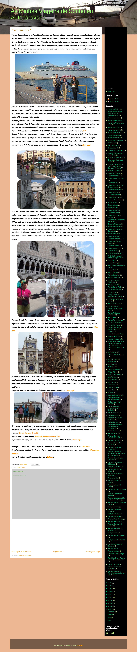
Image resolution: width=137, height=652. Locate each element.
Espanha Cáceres (114, 195)
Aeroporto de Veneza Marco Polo (47, 436)
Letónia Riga (112, 385)
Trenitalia (85, 447)
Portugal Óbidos (113, 507)
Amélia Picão (114, 99)
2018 (110, 606)
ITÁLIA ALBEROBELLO (116, 348)
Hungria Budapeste (114, 339)
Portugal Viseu (113, 548)
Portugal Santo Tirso (115, 521)
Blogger (80, 645)
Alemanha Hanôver (114, 130)
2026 (110, 583)
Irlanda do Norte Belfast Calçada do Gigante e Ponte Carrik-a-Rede (116, 343)
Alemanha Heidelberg (115, 132)
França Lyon (112, 292)
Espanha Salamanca (115, 226)
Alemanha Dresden (114, 118)
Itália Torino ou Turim (115, 374)
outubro (110, 615)
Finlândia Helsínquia (115, 253)
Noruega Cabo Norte (115, 395)
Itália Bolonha (112, 352)
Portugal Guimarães (114, 467)
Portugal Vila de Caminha (116, 540)
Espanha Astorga (113, 176)
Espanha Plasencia (114, 224)
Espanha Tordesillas (114, 239)
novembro (111, 612)
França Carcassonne (115, 277)
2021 (110, 597)
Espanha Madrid (113, 210)
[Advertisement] (56, 535)
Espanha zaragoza (114, 248)
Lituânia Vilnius (113, 387)
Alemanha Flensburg (115, 120)
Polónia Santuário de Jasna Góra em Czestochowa (115, 426)
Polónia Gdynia (113, 415)
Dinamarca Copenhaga (115, 150)
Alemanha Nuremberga (115, 140)
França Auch (112, 270)
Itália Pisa (111, 367)
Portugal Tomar (113, 533)
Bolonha (50, 457)
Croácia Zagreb (113, 148)
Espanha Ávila (112, 183)
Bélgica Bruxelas (113, 145)
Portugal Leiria (113, 478)
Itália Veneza (21, 467)
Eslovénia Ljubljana (114, 170)
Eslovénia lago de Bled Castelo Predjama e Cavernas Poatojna (115, 166)
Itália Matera (112, 362)
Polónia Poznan (113, 422)
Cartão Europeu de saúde (29, 433)
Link (84, 131)
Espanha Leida (113, 205)
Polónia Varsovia (113, 431)
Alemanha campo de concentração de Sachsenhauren (115, 113)
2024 (110, 588)
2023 (110, 591)
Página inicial (58, 552)
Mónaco (110, 392)
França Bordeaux (113, 275)
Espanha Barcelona (114, 190)
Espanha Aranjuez (114, 173)
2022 (110, 594)
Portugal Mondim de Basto (117, 489)
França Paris (112, 317)
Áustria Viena (112, 143)
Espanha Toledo (113, 236)
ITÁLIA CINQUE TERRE (116, 355)
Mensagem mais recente (21, 552)
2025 (110, 585)
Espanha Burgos (113, 192)
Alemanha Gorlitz (113, 127)
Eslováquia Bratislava (115, 157)
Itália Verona (112, 382)
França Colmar (113, 284)
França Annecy (113, 263)
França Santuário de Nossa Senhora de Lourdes (115, 329)
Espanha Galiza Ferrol (115, 200)
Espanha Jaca (112, 202)
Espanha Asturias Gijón (116, 178)
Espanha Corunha (114, 197)
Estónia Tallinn (113, 251)
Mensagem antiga (93, 552)
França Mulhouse (114, 303)
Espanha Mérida (113, 213)
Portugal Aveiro (113, 433)
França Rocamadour (115, 322)
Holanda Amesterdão (115, 334)
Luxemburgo (112, 390)
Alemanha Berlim (113, 109)
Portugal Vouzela (113, 551)
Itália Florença (112, 359)
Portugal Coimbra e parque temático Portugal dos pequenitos (116, 453)
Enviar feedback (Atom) (25, 555)
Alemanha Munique (114, 137)
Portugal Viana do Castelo (116, 535)
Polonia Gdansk (113, 412)
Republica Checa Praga (116, 554)
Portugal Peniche (113, 514)
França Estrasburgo (114, 289)
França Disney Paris (114, 287)
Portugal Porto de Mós (115, 519)
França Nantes (113, 306)
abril (109, 620)
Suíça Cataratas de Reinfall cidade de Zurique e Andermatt (116, 573)
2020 (110, 600)
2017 (110, 609)
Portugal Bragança (114, 440)
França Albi (111, 260)
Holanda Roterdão (114, 336)
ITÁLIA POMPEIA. (114, 369)
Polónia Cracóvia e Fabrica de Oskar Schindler (114, 408)
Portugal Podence (114, 516)
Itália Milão (111, 364)
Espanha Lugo (113, 207)
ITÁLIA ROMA (112, 372)
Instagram (111, 91)
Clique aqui (70, 390)
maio (109, 617)
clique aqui (86, 145)
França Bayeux (113, 272)
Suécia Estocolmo (114, 564)
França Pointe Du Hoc (115, 320)
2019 (110, 603)
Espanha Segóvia (114, 233)
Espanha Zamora (113, 246)
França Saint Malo (114, 325)
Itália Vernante (112, 379)
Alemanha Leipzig (114, 135)
